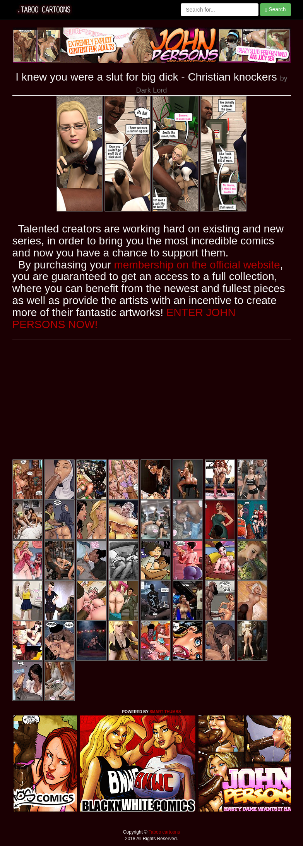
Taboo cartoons (163, 832)
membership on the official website (197, 265)
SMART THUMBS (165, 712)
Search (275, 9)
